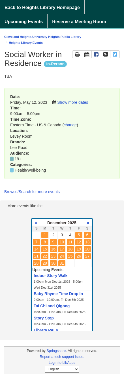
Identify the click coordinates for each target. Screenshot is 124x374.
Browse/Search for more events (32, 191)
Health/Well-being (30, 170)
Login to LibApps (62, 363)
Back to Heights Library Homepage (42, 7)
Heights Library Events (26, 42)
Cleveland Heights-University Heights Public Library (42, 36)
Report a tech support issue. (62, 357)
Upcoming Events (24, 21)
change (70, 125)
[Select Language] (62, 369)
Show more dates (72, 102)
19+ (18, 159)
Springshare (56, 351)
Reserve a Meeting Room (79, 21)
